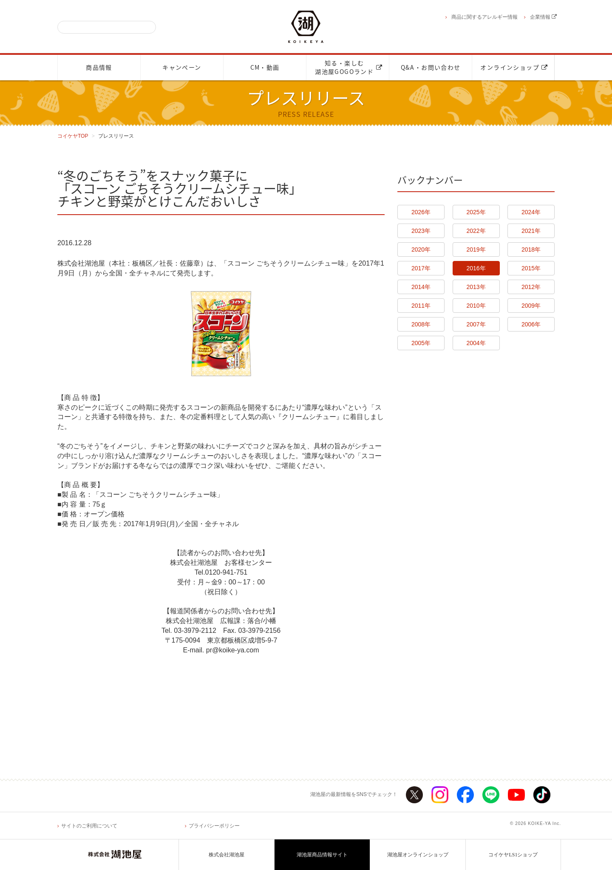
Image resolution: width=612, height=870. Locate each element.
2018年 (531, 249)
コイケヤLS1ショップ (513, 855)
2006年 (531, 324)
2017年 (421, 268)
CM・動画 (265, 68)
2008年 (421, 324)
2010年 (475, 305)
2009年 (531, 305)
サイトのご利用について (89, 826)
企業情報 (543, 17)
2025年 (475, 212)
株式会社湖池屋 (226, 855)
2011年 (421, 305)
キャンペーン (181, 68)
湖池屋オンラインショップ (417, 855)
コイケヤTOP (72, 136)
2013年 (475, 286)
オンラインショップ (514, 68)
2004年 (475, 343)
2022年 (475, 230)
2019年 (475, 249)
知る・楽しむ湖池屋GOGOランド (348, 67)
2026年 (421, 212)
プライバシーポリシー (214, 826)
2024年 (531, 212)
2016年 (475, 268)
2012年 (531, 286)
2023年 (421, 230)
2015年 (531, 268)
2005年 (421, 343)
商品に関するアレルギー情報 (484, 17)
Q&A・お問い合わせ (431, 68)
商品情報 (99, 68)
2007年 (475, 324)
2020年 (421, 249)
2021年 (531, 230)
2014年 (421, 286)
